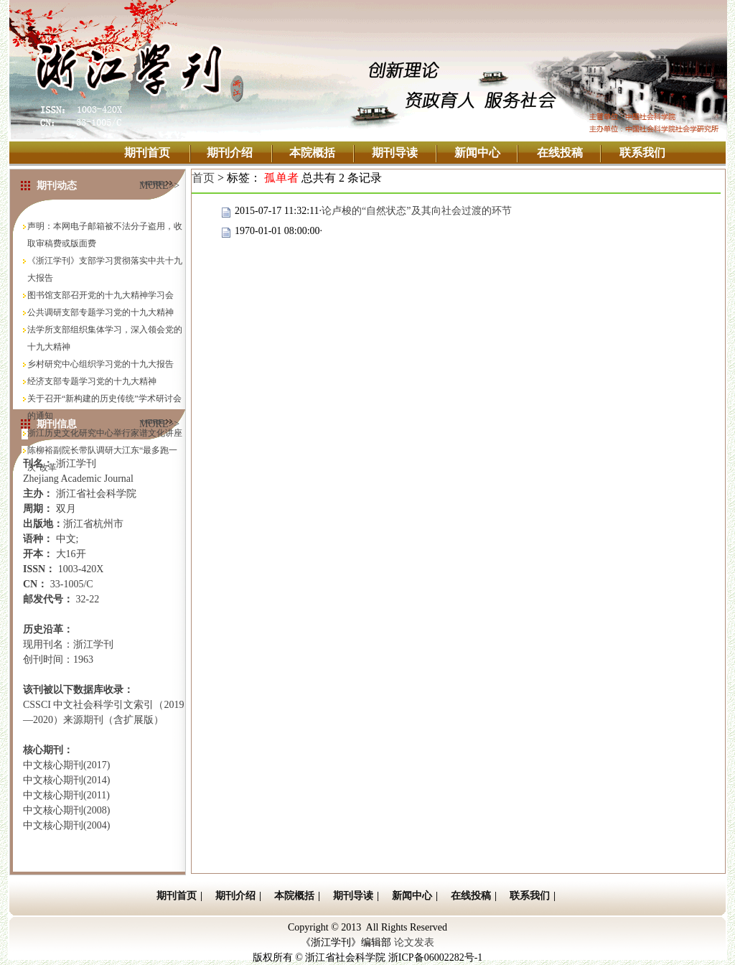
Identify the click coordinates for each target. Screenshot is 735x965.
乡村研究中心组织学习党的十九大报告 (100, 364)
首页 (203, 178)
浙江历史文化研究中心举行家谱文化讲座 (104, 433)
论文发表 (414, 942)
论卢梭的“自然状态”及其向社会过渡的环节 (416, 210)
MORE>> (159, 183)
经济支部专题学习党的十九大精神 (91, 381)
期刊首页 (147, 152)
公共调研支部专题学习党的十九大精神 (100, 312)
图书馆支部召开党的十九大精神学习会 (100, 295)
